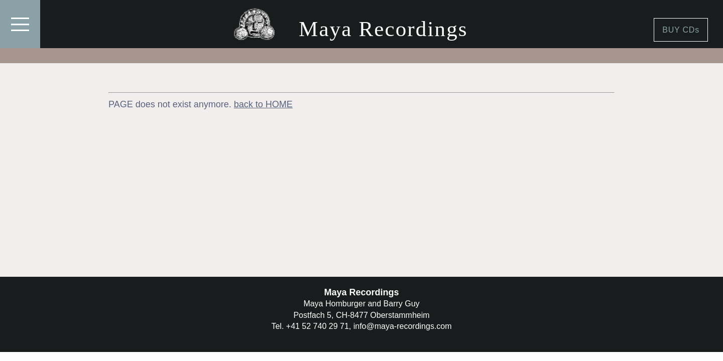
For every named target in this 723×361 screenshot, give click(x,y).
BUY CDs (680, 30)
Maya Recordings (383, 29)
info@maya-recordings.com (402, 326)
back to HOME (263, 104)
